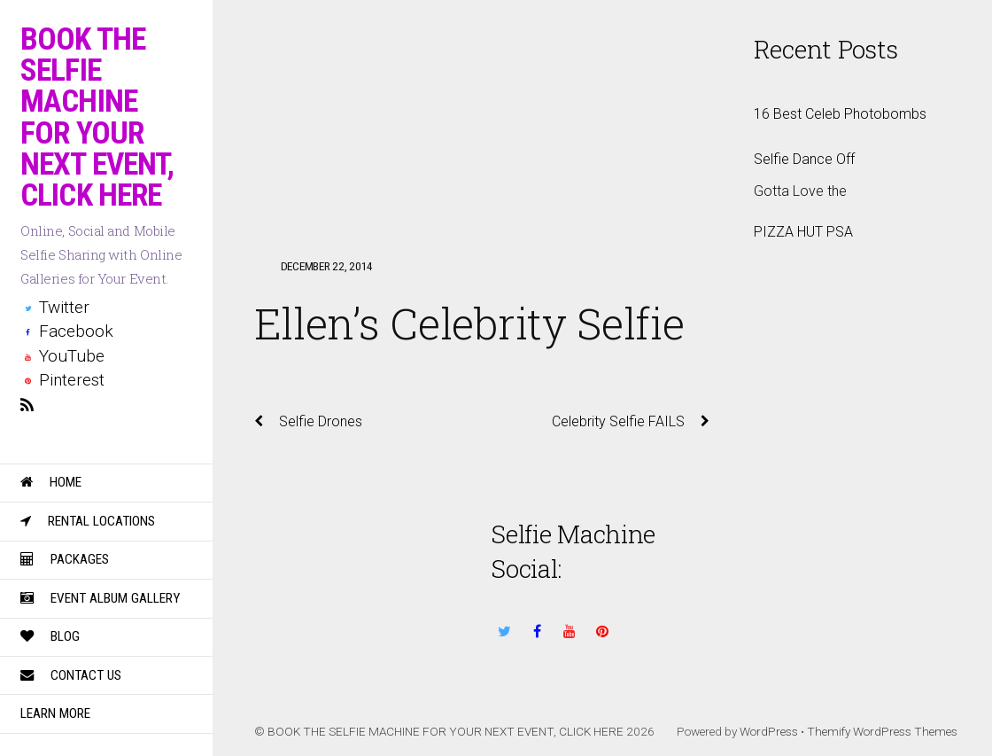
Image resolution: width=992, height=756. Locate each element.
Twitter (54, 307)
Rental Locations (87, 521)
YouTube (62, 356)
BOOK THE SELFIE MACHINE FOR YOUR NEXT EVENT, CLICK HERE (445, 731)
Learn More (55, 713)
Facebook (66, 331)
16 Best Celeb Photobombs (840, 113)
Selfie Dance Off (804, 159)
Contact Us (70, 675)
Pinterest (62, 380)
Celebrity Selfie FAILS (630, 421)
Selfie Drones (308, 421)
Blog (50, 636)
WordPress (769, 731)
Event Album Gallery (100, 598)
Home (50, 482)
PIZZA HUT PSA (803, 231)
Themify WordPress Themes (882, 731)
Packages (64, 559)
